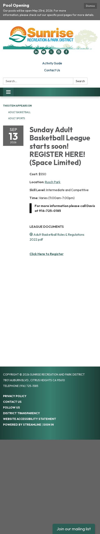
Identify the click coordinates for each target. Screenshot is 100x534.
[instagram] (58, 53)
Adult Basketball (19, 112)
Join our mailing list (74, 528)
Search (80, 81)
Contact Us (52, 70)
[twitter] (51, 53)
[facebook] (66, 53)
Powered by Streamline (22, 424)
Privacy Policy (14, 396)
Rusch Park (52, 182)
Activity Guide (52, 63)
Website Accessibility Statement (29, 419)
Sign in (48, 424)
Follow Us (11, 407)
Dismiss (90, 5)
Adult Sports (16, 118)
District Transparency (21, 413)
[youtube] (43, 53)
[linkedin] (36, 53)
